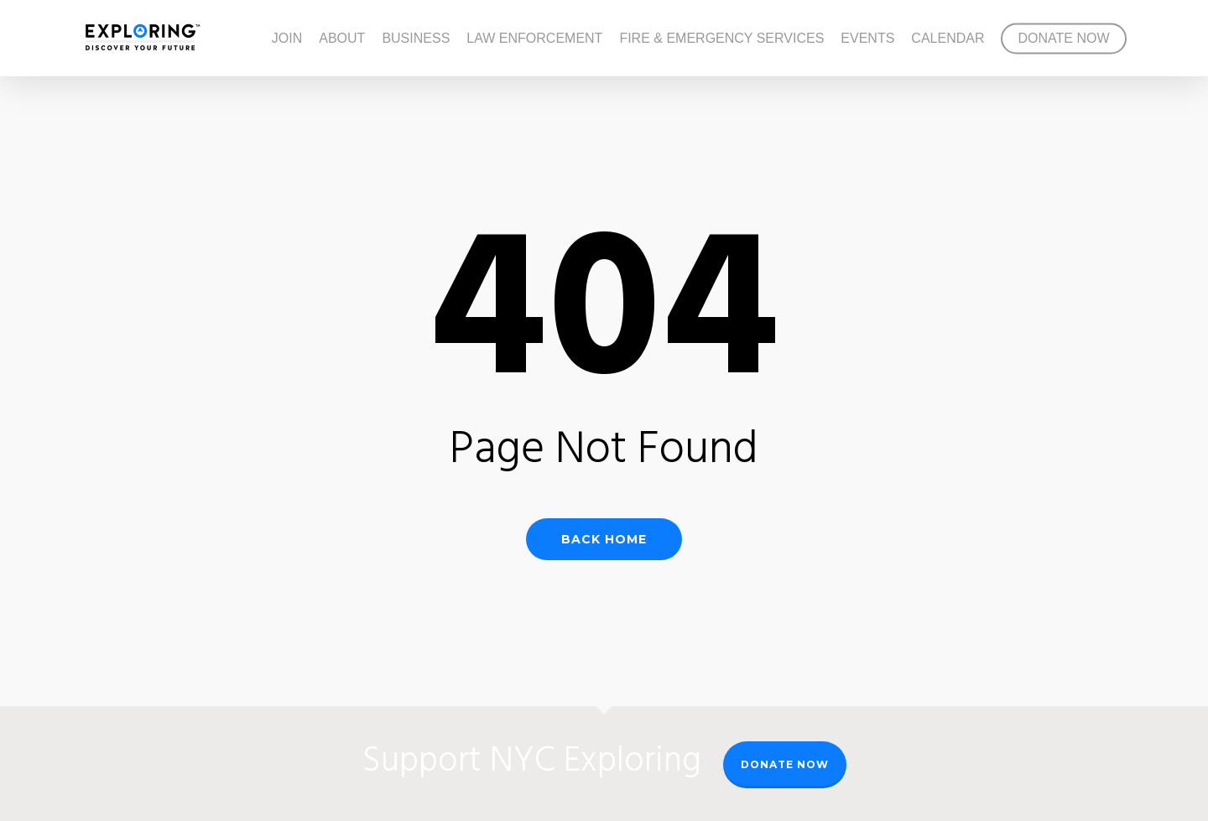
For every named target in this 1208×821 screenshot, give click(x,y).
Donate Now (785, 764)
